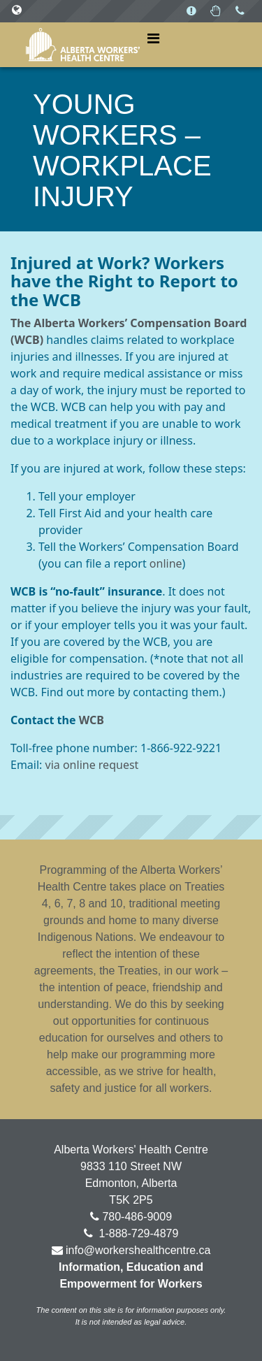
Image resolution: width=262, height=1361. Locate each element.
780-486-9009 (137, 1217)
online (166, 563)
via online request (92, 764)
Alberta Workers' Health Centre (83, 45)
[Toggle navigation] (153, 38)
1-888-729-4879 (137, 1233)
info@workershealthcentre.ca (138, 1250)
